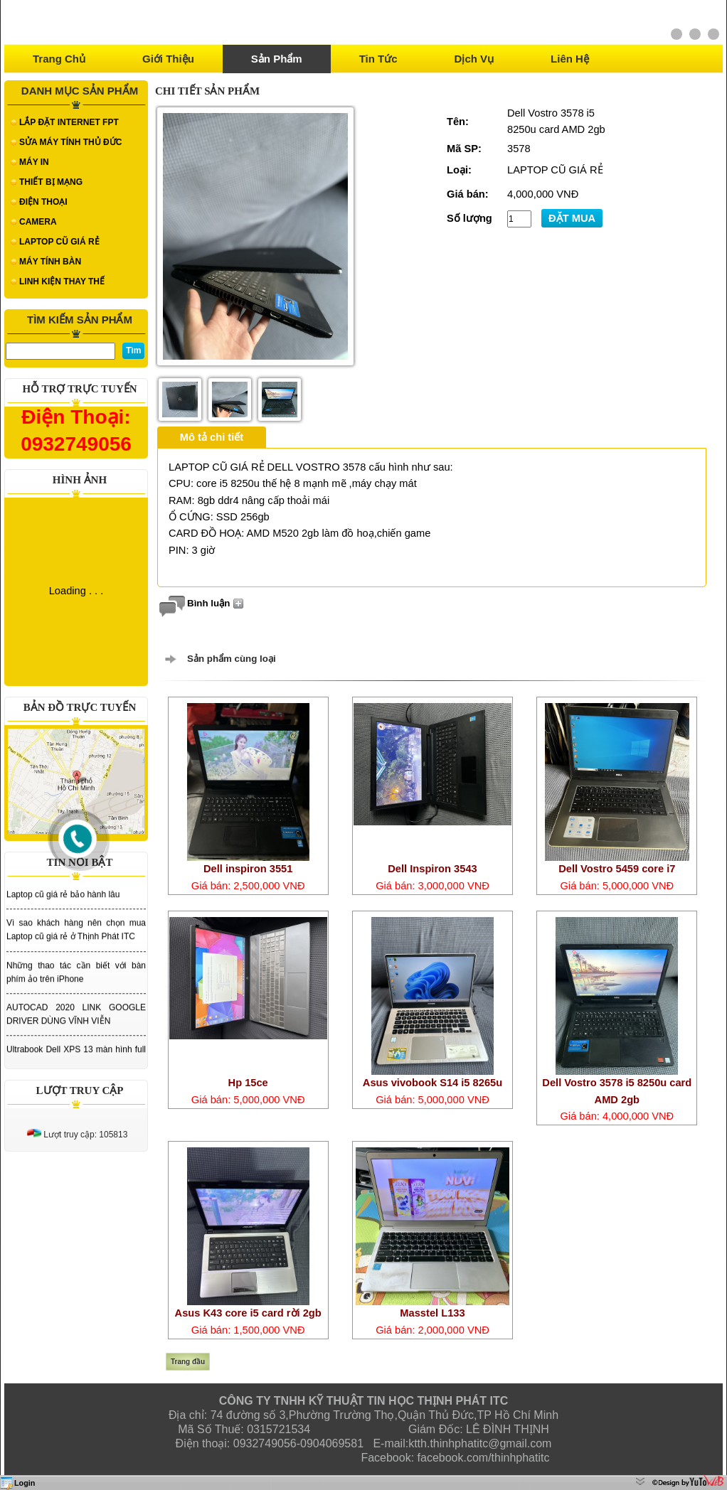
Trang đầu (188, 1362)
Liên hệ (570, 59)
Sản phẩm (276, 59)
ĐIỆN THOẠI (43, 202)
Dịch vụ (474, 59)
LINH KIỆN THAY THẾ (62, 281)
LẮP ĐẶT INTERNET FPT (69, 122)
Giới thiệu (168, 59)
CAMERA (38, 222)
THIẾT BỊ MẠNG (51, 182)
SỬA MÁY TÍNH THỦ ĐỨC (70, 142)
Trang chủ (59, 59)
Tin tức (378, 59)
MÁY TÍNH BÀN (50, 262)
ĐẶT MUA (571, 218)
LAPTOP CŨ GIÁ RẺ (59, 242)
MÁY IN (34, 162)
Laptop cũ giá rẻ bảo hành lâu (63, 903)
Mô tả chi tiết (211, 437)
